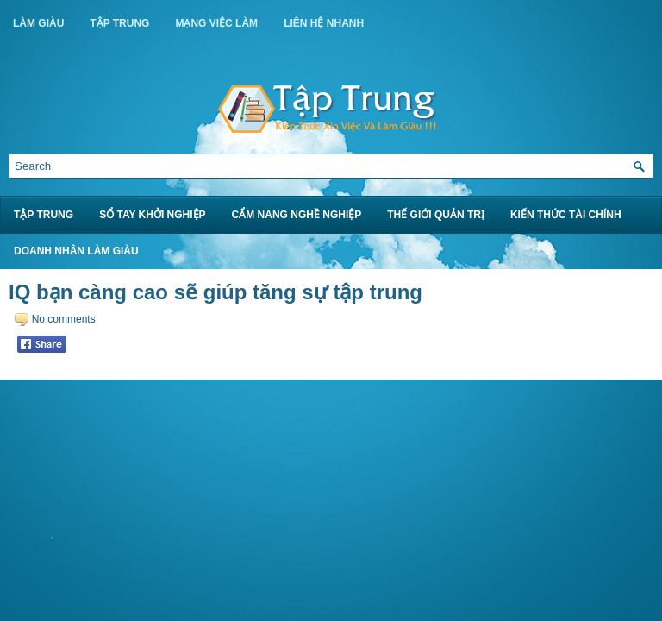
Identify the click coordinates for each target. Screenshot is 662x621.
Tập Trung (119, 23)
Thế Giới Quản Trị (435, 215)
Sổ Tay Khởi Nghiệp (152, 215)
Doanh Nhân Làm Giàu (76, 251)
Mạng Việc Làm (216, 23)
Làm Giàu (38, 23)
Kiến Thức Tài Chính (565, 215)
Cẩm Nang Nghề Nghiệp (297, 215)
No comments (64, 319)
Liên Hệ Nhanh (324, 23)
